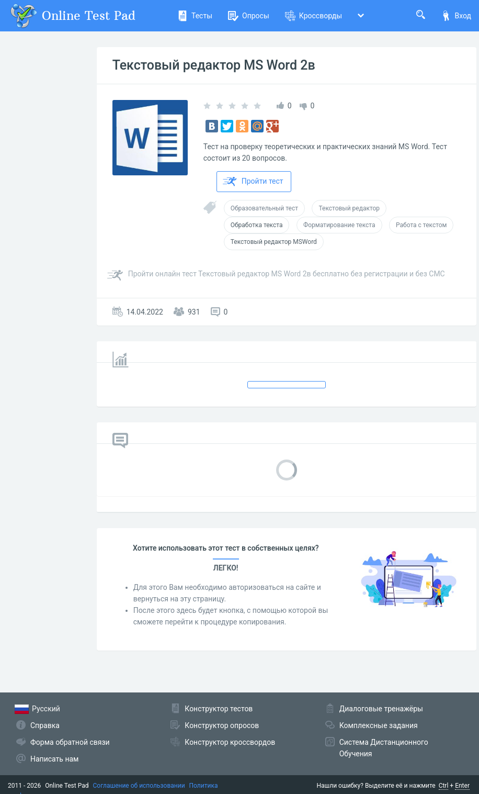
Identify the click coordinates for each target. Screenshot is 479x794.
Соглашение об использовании (139, 785)
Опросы (248, 15)
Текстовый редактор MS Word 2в (213, 65)
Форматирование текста (339, 225)
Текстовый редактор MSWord (274, 241)
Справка (45, 725)
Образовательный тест (264, 208)
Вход (456, 15)
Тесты (194, 15)
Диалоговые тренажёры (381, 708)
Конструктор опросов (222, 725)
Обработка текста (257, 225)
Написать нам (54, 759)
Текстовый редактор (349, 208)
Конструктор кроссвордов (230, 742)
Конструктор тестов (219, 708)
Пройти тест (253, 181)
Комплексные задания (378, 725)
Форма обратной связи (70, 742)
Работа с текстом (421, 225)
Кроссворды (313, 15)
